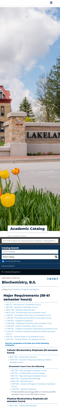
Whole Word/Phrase (12, 261)
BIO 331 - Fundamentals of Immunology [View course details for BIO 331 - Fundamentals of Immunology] (28, 373)
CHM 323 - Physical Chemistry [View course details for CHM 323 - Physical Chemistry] (23, 389)
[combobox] (30, 241)
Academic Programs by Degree (25, 289)
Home (10, 236)
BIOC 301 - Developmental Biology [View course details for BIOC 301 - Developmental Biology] (25, 378)
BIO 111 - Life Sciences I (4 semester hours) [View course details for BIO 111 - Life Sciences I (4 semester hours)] (23, 304)
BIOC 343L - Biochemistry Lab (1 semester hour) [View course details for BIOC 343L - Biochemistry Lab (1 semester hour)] (26, 312)
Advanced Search (8, 266)
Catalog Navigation (12, 272)
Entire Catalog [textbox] (9, 252)
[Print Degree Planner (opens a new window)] (48, 279)
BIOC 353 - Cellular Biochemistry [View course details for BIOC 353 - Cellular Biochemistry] (23, 357)
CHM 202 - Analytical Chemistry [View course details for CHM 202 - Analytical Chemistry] (19, 321)
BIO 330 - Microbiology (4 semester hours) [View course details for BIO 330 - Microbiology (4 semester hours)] (28, 370)
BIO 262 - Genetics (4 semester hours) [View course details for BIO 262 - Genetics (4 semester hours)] (22, 307)
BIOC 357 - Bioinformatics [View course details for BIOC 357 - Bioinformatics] (22, 381)
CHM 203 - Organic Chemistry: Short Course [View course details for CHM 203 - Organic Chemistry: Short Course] (24, 326)
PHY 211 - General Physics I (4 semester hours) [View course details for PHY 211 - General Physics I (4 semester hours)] (25, 337)
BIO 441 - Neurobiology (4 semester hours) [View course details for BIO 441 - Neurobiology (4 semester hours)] (29, 376)
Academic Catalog (19, 236)
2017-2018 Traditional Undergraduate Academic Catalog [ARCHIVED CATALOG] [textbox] (30, 241)
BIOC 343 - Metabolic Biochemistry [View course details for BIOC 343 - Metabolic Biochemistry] (20, 310)
